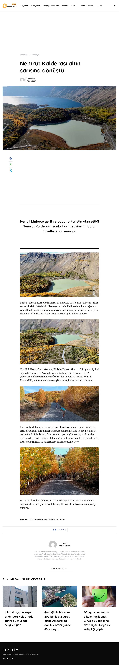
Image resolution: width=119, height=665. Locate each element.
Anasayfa (23, 55)
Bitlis (31, 519)
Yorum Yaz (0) (57, 569)
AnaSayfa (36, 55)
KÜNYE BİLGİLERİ (8, 658)
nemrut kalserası (40, 519)
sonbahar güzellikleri (56, 519)
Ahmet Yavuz (30, 79)
